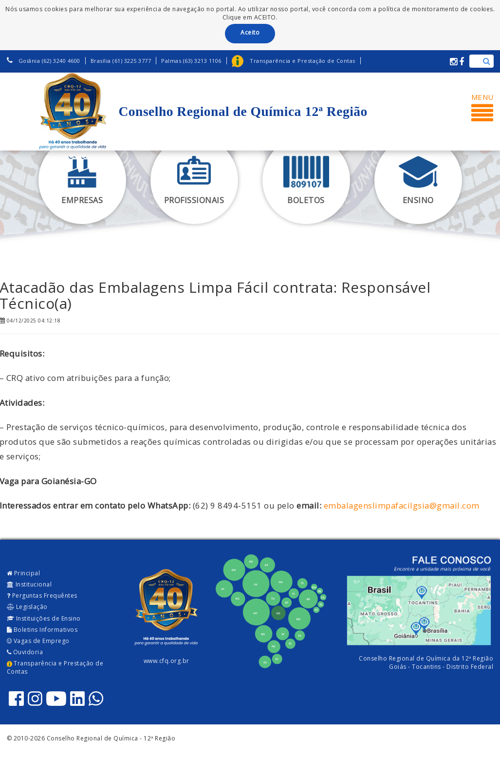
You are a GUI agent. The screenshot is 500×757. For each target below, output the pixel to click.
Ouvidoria (25, 652)
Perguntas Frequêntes (42, 595)
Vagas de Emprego (38, 641)
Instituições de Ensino (44, 618)
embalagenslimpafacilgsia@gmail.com (402, 505)
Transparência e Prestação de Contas (55, 667)
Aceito (250, 32)
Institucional (29, 584)
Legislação (27, 607)
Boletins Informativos (42, 629)
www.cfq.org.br (166, 661)
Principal (23, 573)
